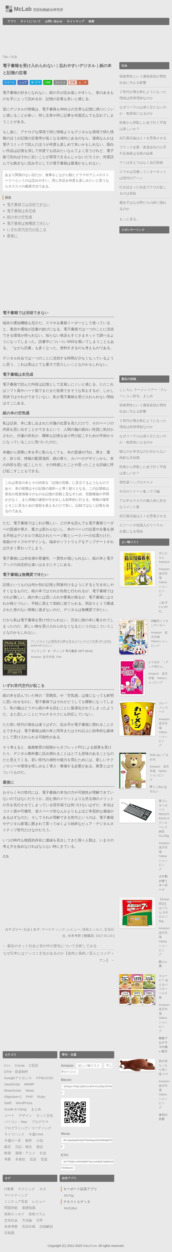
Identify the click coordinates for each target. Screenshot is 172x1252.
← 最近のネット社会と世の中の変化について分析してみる (50, 946)
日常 (39, 1220)
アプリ (11, 21)
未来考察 (74, 935)
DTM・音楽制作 (16, 1072)
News (30, 1090)
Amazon (36, 657)
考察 (7, 1159)
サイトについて (30, 21)
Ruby (41, 1097)
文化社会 (11, 1220)
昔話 (39, 1147)
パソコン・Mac (15, 1122)
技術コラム (37, 1214)
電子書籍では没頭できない (28, 204)
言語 (33, 1159)
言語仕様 (28, 1226)
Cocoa (19, 1065)
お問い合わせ (53, 21)
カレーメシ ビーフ (163, 707)
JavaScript (12, 1084)
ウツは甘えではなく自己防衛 (141, 162)
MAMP (29, 1084)
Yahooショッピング (158, 775)
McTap (69, 1195)
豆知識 (9, 1233)
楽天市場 (48, 657)
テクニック (26, 1189)
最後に (12, 236)
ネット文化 (44, 1115)
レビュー (73, 929)
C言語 (33, 1065)
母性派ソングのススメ (136, 482)
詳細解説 (46, 1226)
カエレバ (47, 645)
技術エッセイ (92, 929)
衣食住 (20, 1159)
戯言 (7, 1147)
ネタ (42, 1189)
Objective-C (13, 1097)
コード (9, 1115)
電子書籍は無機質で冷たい (28, 223)
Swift (8, 1103)
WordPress (24, 1103)
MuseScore (12, 1090)
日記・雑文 (23, 1147)
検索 (91, 21)
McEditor (70, 1208)
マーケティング (53, 929)
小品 (39, 1140)
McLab (23, 9)
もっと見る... (129, 219)
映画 (7, 1153)
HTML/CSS (44, 1078)
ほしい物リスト (89, 1065)
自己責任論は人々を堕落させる (142, 138)
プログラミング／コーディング (27, 1128)
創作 (28, 1140)
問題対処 (11, 1208)
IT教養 (9, 1189)
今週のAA (36, 1134)
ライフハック (14, 1134)
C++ (7, 1065)
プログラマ (40, 1122)
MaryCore (90, 1246)
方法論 (27, 1220)
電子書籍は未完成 (21, 211)
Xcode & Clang (15, 1109)
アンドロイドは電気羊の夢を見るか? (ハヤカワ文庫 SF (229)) (71, 641)
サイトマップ (75, 21)
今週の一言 (12, 1140)
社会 (27, 929)
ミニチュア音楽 (16, 1201)
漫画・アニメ (25, 1153)
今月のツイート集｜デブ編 (139, 491)
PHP (29, 1097)
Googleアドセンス (18, 1078)
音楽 (44, 1159)
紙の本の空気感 (19, 217)
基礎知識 (28, 1208)
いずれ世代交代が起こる (26, 229)
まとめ (36, 1109)
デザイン (25, 1115)
